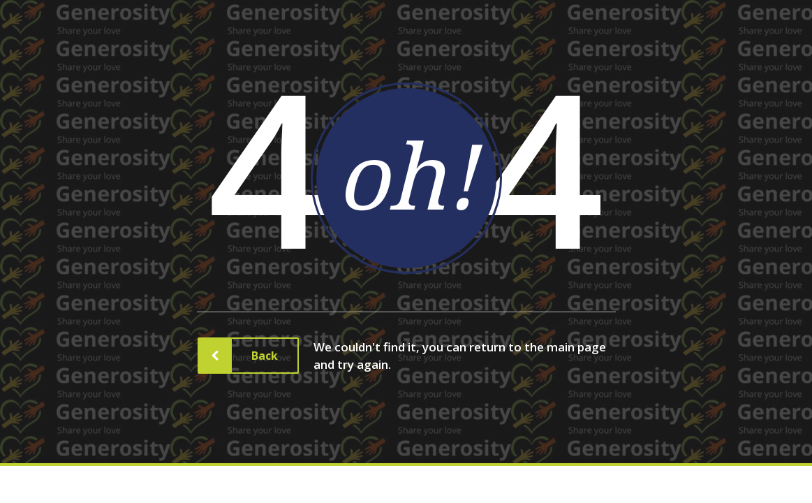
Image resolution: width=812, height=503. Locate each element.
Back (254, 355)
